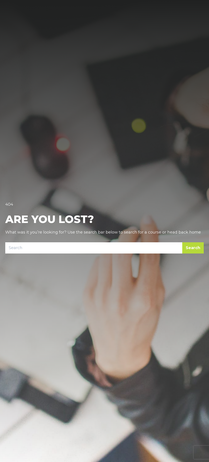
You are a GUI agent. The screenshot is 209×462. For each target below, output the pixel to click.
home (195, 232)
